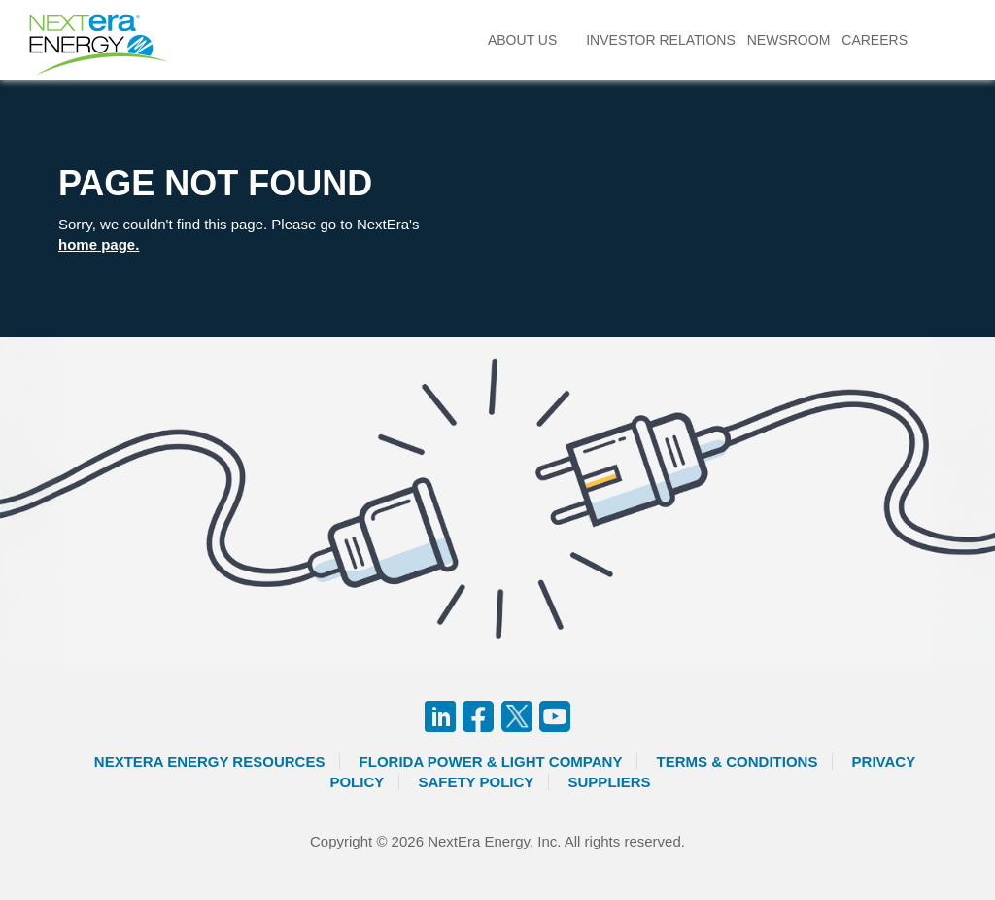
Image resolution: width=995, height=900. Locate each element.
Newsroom (789, 40)
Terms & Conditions (737, 761)
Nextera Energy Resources (210, 761)
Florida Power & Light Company (491, 761)
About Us (522, 40)
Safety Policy (475, 782)
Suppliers (609, 782)
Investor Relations (661, 40)
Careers (874, 40)
